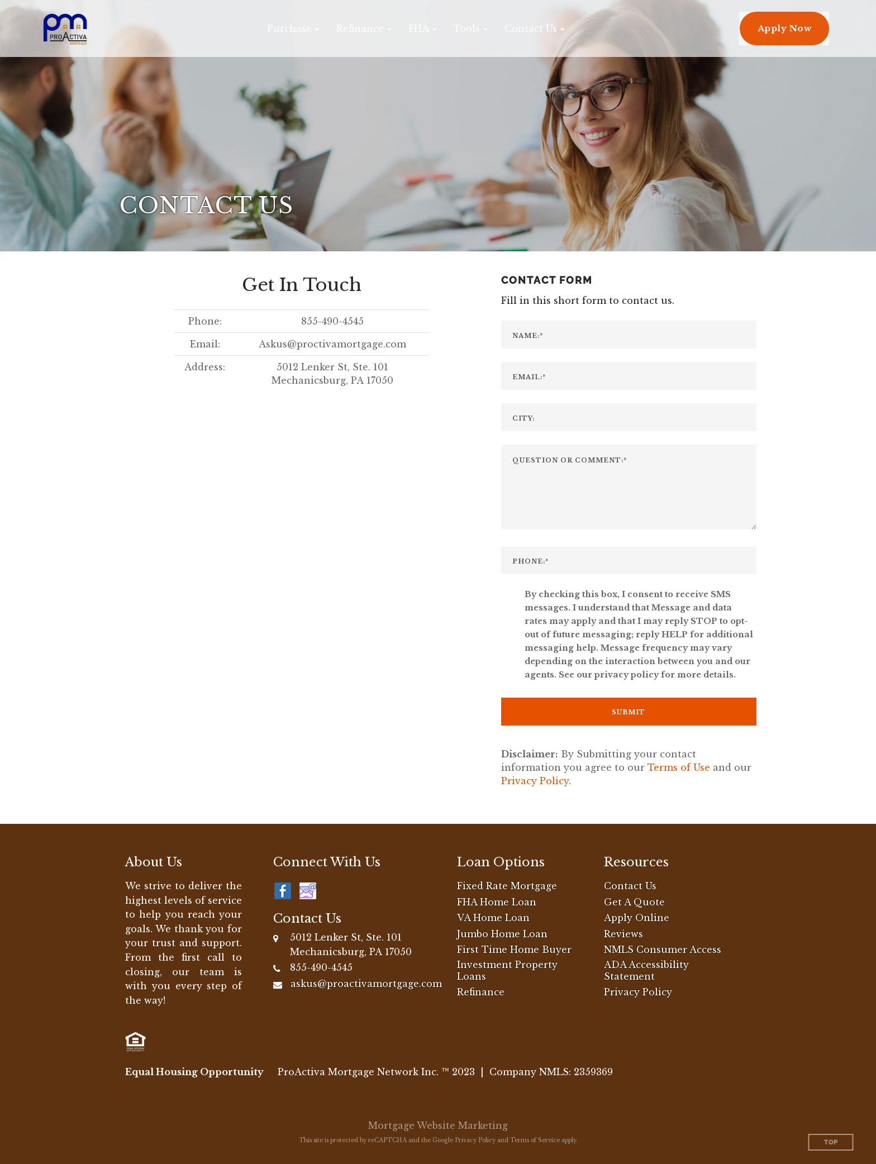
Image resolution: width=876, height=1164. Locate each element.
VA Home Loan (493, 917)
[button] (293, 28)
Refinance (480, 992)
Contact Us (630, 885)
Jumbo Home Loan (502, 933)
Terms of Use (679, 767)
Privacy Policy (535, 780)
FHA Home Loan (496, 902)
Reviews (623, 933)
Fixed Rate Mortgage (507, 885)
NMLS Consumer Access (662, 949)
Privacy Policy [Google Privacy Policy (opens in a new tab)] (475, 1140)
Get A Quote (634, 902)
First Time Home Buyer (514, 949)
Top (831, 1142)
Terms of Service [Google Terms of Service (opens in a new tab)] (535, 1140)
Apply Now (785, 28)
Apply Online (636, 917)
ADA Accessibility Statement (646, 970)
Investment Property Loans (507, 970)
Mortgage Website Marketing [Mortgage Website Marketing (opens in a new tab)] (438, 1125)
